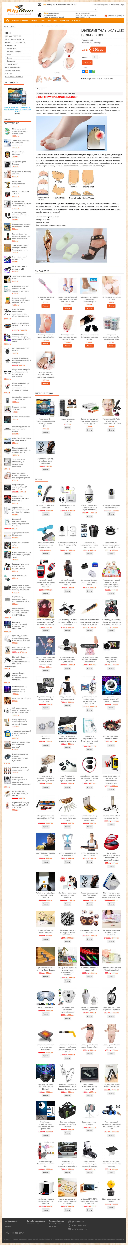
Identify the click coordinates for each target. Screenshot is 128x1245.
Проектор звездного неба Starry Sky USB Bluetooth (45, 1087)
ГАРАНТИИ (64, 20)
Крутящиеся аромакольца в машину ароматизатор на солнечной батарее (111, 856)
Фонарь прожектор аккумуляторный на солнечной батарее (19, 722)
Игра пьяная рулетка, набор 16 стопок (111, 738)
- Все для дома (11, 49)
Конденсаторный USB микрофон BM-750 (111, 817)
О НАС (42, 20)
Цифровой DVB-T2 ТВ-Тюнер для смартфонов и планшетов (89, 1201)
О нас (7, 1224)
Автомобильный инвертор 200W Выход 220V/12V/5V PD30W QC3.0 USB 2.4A (20, 611)
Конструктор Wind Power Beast (45, 854)
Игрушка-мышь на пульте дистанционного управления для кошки (45, 778)
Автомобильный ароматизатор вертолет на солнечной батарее (111, 545)
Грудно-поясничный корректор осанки (67, 698)
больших (100, 79)
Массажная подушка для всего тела (89, 931)
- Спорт (9, 58)
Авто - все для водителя (15, 42)
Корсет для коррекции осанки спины (89, 854)
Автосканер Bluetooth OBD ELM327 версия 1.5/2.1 (90, 582)
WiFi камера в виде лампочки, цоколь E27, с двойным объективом (21, 710)
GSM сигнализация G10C (67, 506)
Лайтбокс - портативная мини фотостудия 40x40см (67, 895)
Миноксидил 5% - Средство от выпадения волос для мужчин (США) (17, 109)
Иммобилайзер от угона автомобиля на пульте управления (89, 778)
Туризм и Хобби (11, 64)
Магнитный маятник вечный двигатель (45, 931)
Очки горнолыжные (45, 1007)
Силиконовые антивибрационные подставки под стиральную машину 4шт (21, 781)
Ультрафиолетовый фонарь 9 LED (19, 258)
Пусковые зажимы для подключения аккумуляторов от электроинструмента (20, 386)
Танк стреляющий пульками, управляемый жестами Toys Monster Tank (111, 1125)
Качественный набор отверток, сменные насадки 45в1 (89, 818)
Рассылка (52, 1226)
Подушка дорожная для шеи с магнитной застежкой (21, 745)
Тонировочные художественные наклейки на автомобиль (67, 1164)
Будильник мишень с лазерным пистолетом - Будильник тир (67, 659)
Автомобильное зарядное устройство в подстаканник (89, 545)
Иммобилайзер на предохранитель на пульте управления (67, 778)
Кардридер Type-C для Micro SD (20, 349)
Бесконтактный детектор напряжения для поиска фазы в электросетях (89, 622)
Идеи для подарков (13, 36)
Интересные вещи (12, 70)
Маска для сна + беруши (21, 698)
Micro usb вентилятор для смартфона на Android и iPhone (46, 545)
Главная (37, 26)
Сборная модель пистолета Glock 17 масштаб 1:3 (19, 487)
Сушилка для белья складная (89, 1123)
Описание (41, 89)
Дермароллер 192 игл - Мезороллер (21, 534)
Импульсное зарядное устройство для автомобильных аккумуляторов (111, 779)
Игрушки (8, 73)
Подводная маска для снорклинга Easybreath (111, 1009)
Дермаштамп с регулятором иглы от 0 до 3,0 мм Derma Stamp (21, 510)
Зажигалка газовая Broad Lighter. (21, 278)
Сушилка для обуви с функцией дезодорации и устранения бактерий (21, 638)
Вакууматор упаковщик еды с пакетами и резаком (21, 429)
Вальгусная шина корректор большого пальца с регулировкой (21, 475)
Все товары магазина (14, 77)
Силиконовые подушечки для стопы (111, 298)
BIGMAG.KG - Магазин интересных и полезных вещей (21, 1239)
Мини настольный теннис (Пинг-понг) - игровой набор (19, 131)
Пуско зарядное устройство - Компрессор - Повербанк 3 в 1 (21, 203)
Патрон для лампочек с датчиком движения (89, 1009)
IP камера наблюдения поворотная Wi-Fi (111, 506)
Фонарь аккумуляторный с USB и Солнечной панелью (21, 733)
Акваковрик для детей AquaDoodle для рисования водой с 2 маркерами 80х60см (111, 583)
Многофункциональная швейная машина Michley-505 (111, 932)
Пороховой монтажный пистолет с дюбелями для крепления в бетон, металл (67, 1048)
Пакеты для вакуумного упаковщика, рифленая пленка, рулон (89, 421)
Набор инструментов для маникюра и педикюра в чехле (21, 555)
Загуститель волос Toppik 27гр (68, 420)
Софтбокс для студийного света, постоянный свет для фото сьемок (46, 1125)
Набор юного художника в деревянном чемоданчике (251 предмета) (67, 971)
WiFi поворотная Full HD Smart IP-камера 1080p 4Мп (67, 545)
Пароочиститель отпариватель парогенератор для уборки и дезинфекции (20, 312)
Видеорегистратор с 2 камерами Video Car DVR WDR (45, 699)
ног (111, 79)
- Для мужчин (10, 61)
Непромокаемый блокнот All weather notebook (111, 969)
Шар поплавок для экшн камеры (111, 1200)
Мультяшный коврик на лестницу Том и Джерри (45, 969)
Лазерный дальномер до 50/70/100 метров (21, 398)
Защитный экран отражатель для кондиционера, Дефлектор (18, 463)
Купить (45, 306)
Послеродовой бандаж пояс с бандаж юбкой (89, 1046)
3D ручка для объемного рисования (45, 506)
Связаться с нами (33, 1224)
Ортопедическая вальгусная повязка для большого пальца (67, 337)
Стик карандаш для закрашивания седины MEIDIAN (20, 215)
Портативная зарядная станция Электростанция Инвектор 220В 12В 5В (21, 587)
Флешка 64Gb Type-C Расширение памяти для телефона (21, 360)
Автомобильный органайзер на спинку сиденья (67, 582)
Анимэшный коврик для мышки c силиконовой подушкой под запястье (45, 622)
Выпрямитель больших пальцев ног (53, 26)
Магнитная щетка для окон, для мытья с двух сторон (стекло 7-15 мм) (111, 895)
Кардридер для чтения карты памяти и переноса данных (20, 566)
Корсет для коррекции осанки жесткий (67, 854)
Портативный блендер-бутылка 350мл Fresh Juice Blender (21, 805)
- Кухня (8, 55)
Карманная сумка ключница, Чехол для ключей (20, 793)
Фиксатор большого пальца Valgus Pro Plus (45, 336)
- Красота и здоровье (13, 52)
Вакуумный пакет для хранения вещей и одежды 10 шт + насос (20, 289)
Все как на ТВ (10, 45)
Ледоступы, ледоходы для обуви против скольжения (45, 461)
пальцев (107, 79)
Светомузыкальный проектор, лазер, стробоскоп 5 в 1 (19, 689)
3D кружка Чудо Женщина (18, 153)
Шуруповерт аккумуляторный (18, 182)
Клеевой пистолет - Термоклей (19, 408)
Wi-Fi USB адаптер (19, 575)
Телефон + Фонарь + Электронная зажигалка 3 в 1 (46, 1164)
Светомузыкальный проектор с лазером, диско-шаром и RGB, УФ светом (21, 338)
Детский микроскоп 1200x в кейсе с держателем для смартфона (89, 700)
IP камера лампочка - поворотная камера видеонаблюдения (89, 507)
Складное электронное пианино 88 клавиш (21, 648)
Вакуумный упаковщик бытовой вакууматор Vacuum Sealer (89, 659)
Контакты (8, 1226)
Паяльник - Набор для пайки (20, 544)
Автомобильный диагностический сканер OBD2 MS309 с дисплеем (45, 583)
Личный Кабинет (55, 1224)
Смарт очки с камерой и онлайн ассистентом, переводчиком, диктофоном (21, 373)
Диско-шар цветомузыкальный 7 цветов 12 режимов (111, 699)
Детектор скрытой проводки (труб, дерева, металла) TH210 (21, 300)
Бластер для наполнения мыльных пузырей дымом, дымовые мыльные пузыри (45, 660)
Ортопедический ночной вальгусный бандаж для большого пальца (67, 299)
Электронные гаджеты (14, 39)
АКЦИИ (34, 20)
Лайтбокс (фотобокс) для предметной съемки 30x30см (45, 895)
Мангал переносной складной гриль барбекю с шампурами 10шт (21, 450)
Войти (113, 4)
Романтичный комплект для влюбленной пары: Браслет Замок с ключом (67, 1087)
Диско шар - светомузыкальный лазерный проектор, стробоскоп (19, 625)
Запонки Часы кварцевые (45, 738)
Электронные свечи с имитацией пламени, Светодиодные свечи (20, 247)
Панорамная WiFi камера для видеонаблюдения (67, 1010)
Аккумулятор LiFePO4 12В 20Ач (20, 192)
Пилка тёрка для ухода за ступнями (45, 298)
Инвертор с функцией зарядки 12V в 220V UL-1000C (21, 325)
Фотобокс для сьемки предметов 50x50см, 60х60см (46, 1201)
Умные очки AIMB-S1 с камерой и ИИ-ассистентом (20, 142)
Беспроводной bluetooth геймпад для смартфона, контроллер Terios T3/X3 (111, 622)
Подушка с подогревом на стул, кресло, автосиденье (45, 1047)
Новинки (8, 33)
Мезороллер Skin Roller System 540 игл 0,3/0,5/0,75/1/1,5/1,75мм (111, 421)
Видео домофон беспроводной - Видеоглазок (111, 659)
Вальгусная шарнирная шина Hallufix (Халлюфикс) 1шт (89, 299)
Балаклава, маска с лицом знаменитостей (20, 769)
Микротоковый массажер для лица (21, 173)
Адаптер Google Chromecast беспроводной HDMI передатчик (20, 676)
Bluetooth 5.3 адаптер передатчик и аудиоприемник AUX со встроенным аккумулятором (17, 661)
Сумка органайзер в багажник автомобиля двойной (67, 1124)
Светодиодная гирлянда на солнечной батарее (21, 225)
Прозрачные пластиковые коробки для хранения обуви (111, 337)
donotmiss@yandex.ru (79, 1229)
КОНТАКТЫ (76, 20)
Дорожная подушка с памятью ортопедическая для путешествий (20, 757)
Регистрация (120, 4)
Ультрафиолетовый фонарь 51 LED (19, 268)
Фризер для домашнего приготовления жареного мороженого (67, 1201)
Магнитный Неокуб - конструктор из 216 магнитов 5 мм (67, 932)
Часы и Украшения (12, 67)
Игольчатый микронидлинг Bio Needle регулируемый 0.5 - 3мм (20, 522)
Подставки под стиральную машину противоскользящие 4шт (21, 599)
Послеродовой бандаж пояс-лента (111, 1046)
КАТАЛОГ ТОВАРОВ (20, 20)
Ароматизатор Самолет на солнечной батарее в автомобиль (67, 622)
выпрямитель (91, 79)
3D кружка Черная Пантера (19, 163)
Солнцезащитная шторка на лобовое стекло (21, 439)
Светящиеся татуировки (21, 417)
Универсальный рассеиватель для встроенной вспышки (89, 1164)
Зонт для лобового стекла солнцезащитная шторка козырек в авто (67, 739)
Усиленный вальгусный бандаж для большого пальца (89, 337)
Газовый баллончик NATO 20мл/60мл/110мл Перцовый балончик (21, 236)
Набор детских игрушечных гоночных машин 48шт (20, 498)
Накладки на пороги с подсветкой (89, 969)
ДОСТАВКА (52, 20)
